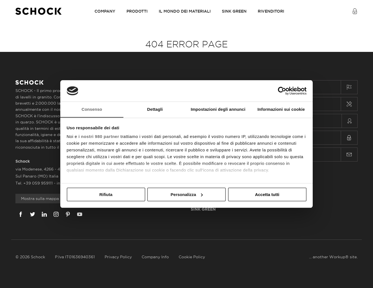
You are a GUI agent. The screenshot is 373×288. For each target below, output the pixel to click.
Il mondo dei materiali (185, 11)
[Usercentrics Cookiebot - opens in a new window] (282, 91)
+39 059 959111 (38, 183)
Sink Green (234, 11)
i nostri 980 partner (99, 136)
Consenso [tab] (92, 109)
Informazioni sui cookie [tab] (281, 109)
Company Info (155, 257)
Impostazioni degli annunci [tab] (218, 109)
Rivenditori (271, 11)
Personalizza (187, 194)
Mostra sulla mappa (40, 198)
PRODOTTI (137, 11)
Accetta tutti (267, 194)
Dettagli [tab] (155, 109)
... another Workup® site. (333, 257)
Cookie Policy (192, 257)
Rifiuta (105, 194)
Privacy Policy (118, 257)
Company (105, 11)
